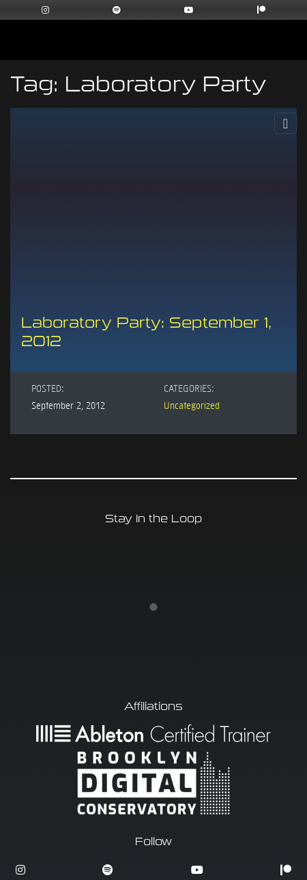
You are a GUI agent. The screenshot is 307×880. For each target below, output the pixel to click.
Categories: (189, 388)
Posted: (47, 388)
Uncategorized (192, 405)
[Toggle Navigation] (285, 123)
